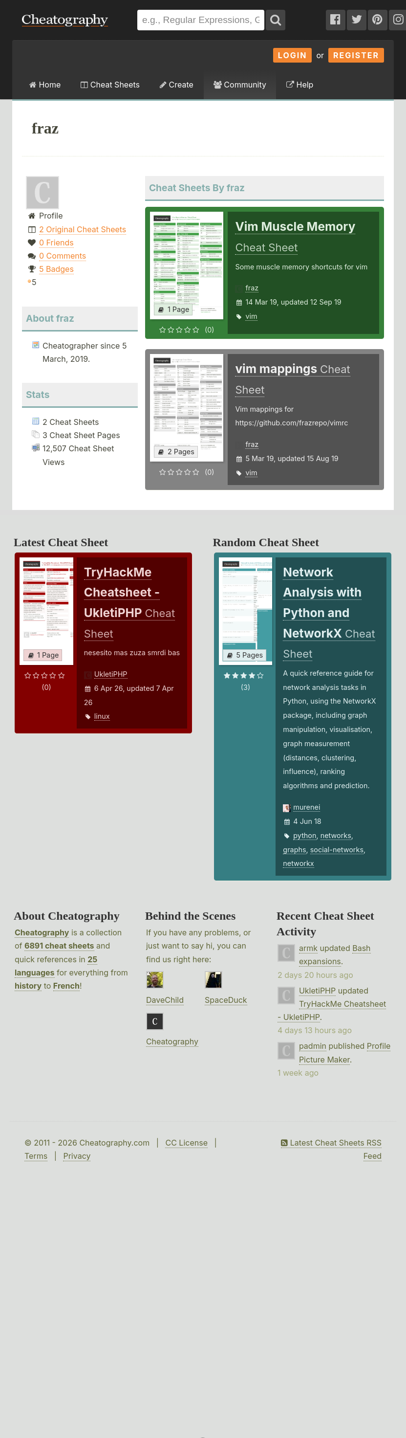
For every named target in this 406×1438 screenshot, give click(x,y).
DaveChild (165, 1000)
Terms (35, 1156)
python (304, 835)
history (28, 986)
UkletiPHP (111, 674)
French (66, 986)
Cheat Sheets (110, 84)
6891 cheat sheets (59, 946)
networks (336, 835)
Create (176, 84)
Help (299, 84)
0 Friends (56, 242)
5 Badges (56, 269)
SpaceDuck (226, 1000)
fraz (251, 288)
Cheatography (42, 932)
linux (102, 716)
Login (292, 55)
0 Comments (62, 256)
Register (356, 55)
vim (251, 316)
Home (45, 84)
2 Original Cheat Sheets (82, 229)
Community (240, 84)
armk (308, 948)
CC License (186, 1143)
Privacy (76, 1156)
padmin (312, 1046)
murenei (306, 807)
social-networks (336, 849)
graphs (294, 849)
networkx (298, 863)
